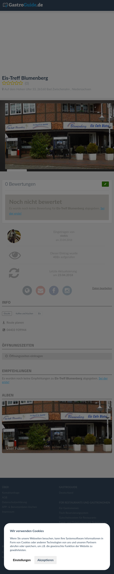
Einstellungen (22, 560)
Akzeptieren (45, 560)
